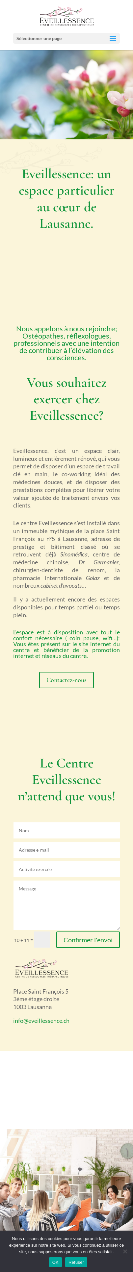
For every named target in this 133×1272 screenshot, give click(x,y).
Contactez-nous (66, 680)
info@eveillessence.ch (41, 1020)
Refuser (76, 1262)
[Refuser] (124, 1251)
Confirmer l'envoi (88, 940)
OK (55, 1262)
